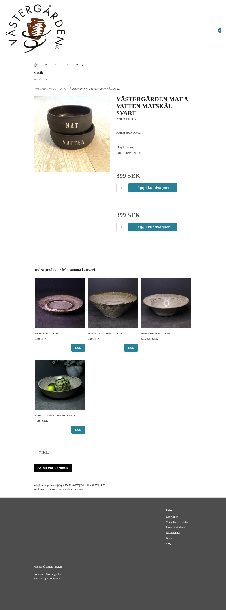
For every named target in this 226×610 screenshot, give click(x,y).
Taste (52, 88)
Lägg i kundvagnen (153, 188)
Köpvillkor (172, 516)
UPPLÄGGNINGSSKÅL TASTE (55, 415)
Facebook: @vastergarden (47, 578)
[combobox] (40, 80)
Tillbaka (41, 452)
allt (44, 88)
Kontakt (170, 537)
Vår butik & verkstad (177, 522)
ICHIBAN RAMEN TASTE (105, 333)
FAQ (168, 543)
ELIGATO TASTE (46, 333)
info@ (37, 485)
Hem (36, 88)
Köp (78, 347)
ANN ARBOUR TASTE (155, 333)
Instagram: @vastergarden (47, 574)
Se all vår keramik (52, 468)
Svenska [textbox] (38, 79)
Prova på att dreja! (175, 527)
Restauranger (173, 532)
